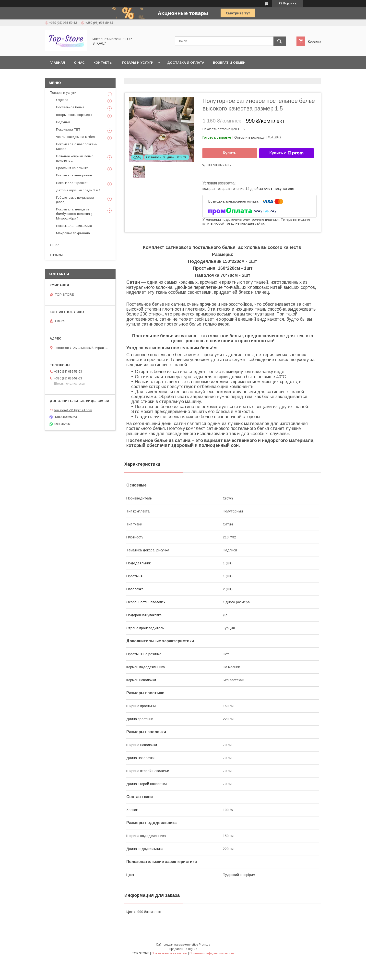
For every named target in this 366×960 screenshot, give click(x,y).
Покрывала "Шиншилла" (74, 226)
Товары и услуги (137, 62)
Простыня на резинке (72, 168)
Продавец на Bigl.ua (183, 949)
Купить (229, 153)
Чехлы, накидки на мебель (76, 137)
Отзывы (56, 255)
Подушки (63, 122)
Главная (57, 62)
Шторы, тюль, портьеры (74, 115)
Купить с (286, 153)
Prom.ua (204, 944)
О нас (79, 62)
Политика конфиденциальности (211, 953)
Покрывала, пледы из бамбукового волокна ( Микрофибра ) (74, 213)
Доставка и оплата (185, 62)
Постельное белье (70, 107)
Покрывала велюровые (74, 175)
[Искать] (279, 41)
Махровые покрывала (73, 233)
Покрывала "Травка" (72, 183)
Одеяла (62, 100)
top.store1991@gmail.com (73, 410)
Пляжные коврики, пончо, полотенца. (75, 158)
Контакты (103, 62)
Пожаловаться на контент (169, 953)
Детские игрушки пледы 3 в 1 (78, 190)
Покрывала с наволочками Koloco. (76, 146)
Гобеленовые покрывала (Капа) (75, 200)
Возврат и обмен (229, 62)
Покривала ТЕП (68, 129)
